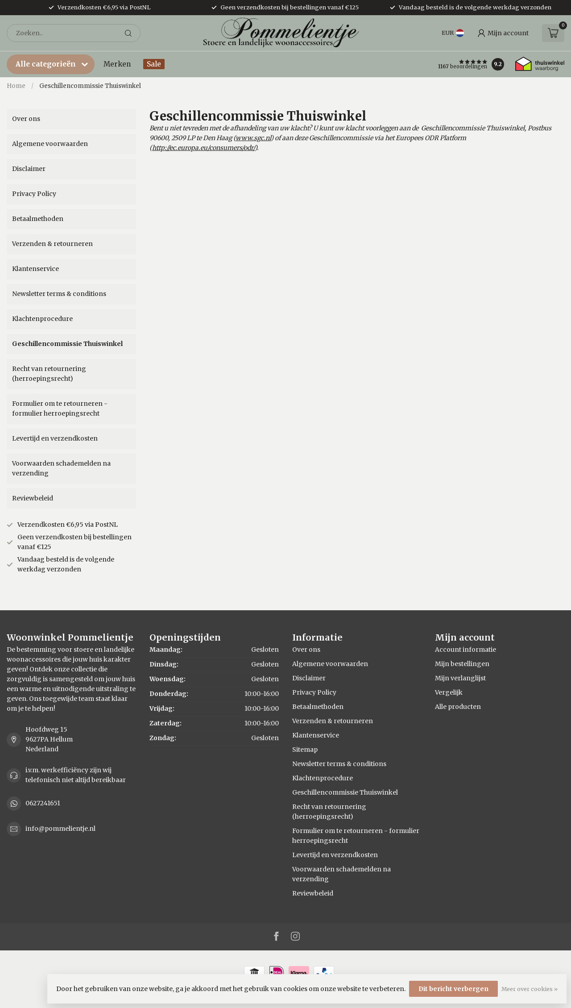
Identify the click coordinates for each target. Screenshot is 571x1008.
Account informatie (465, 650)
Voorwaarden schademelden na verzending (61, 468)
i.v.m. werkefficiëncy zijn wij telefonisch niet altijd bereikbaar (75, 775)
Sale (154, 64)
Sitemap (305, 750)
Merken (117, 64)
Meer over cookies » (529, 989)
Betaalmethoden (37, 219)
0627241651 (42, 803)
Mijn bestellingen (462, 664)
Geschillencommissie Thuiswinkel (90, 86)
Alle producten (458, 707)
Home (16, 86)
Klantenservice (35, 269)
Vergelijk (449, 692)
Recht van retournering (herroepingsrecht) (49, 374)
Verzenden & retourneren (52, 244)
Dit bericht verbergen (453, 989)
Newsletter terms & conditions (59, 294)
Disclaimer (29, 169)
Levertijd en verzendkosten (55, 438)
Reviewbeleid (32, 498)
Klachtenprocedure (42, 319)
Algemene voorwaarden (50, 144)
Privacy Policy (34, 194)
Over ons (26, 119)
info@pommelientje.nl (60, 829)
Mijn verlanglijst (460, 678)
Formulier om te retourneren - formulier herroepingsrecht (60, 408)
